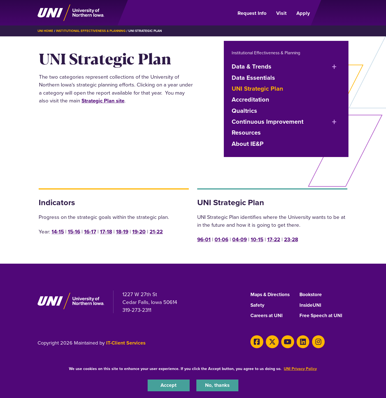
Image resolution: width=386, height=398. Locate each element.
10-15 (257, 239)
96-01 (204, 239)
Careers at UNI (267, 315)
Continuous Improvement (267, 121)
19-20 (139, 231)
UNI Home (46, 30)
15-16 (74, 231)
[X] (270, 341)
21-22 (156, 231)
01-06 (221, 239)
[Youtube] (284, 341)
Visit (281, 13)
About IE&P (248, 143)
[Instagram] (312, 341)
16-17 (90, 231)
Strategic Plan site (103, 100)
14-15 (58, 231)
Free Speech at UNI (321, 315)
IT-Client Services (126, 343)
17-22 (273, 239)
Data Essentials (253, 77)
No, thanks (217, 385)
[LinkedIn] (298, 341)
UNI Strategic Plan (257, 88)
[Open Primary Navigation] (332, 12)
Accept (169, 385)
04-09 (239, 239)
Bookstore (311, 294)
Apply (303, 13)
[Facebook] (256, 341)
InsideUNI (310, 305)
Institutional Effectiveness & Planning (93, 30)
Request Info (252, 13)
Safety (257, 305)
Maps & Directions (271, 294)
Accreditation (250, 99)
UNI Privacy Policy (300, 368)
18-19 (122, 231)
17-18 (106, 231)
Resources (246, 132)
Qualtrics (244, 110)
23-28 (291, 239)
